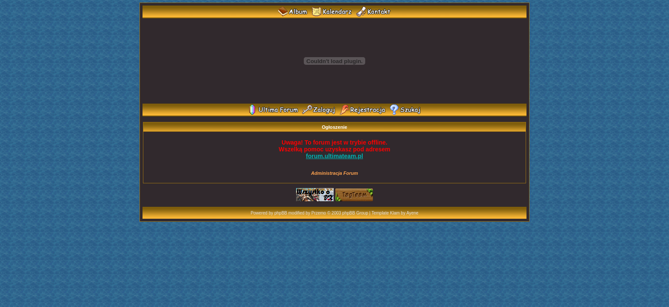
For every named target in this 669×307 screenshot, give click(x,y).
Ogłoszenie (334, 127)
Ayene (412, 213)
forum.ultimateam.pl (334, 156)
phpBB (280, 213)
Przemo (318, 213)
